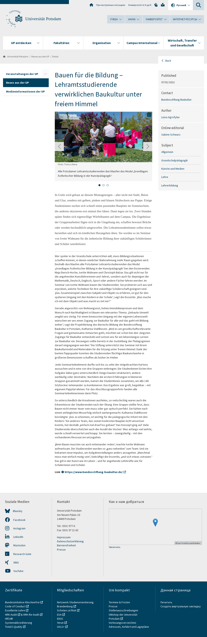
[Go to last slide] (59, 146)
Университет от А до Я (139, 4)
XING (12, 562)
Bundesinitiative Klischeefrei (22, 602)
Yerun (60, 622)
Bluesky (17, 511)
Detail (55, 56)
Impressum (64, 537)
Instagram (15, 528)
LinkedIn (14, 537)
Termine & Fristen (120, 602)
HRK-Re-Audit (31, 614)
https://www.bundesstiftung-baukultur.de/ (94, 472)
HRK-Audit (11, 614)
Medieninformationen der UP (25, 91)
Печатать (166, 602)
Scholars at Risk (66, 610)
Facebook (15, 520)
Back (168, 60)
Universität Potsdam (43, 18)
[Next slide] (147, 146)
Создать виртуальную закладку (181, 606)
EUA (59, 614)
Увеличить (114, 547)
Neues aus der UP (40, 56)
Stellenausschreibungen (123, 610)
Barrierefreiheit (66, 545)
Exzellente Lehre (15, 610)
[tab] (99, 185)
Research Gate (18, 554)
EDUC (60, 618)
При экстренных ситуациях (110, 4)
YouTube (14, 571)
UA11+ (60, 627)
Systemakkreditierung (18, 622)
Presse (61, 549)
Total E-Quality (13, 627)
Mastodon (15, 545)
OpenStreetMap (183, 543)
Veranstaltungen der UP (22, 74)
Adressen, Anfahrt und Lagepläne (129, 627)
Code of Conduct (15, 606)
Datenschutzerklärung (70, 541)
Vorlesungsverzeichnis (123, 622)
